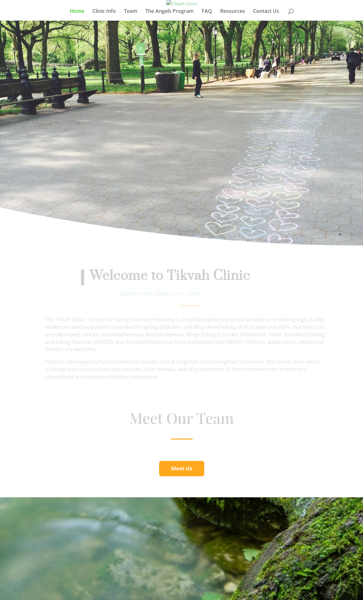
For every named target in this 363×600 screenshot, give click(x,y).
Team (130, 11)
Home (77, 11)
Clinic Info (104, 11)
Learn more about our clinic (162, 293)
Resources (232, 11)
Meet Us (181, 468)
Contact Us (266, 11)
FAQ (207, 11)
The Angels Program (169, 11)
